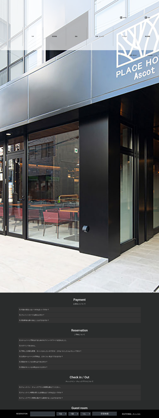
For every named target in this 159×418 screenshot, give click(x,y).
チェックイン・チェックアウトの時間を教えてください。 (41, 387)
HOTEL (123, 18)
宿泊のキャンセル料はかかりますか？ (34, 367)
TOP (33, 36)
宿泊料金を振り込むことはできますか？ (35, 320)
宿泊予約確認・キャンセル (131, 414)
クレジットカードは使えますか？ (32, 315)
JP (154, 55)
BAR (147, 18)
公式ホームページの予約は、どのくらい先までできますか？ (42, 356)
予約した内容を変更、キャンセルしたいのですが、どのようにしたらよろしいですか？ (51, 351)
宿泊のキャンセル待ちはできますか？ (34, 362)
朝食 (76, 36)
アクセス (124, 36)
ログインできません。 (29, 346)
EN (156, 55)
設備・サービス (100, 36)
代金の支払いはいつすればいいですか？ (35, 310)
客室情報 (54, 36)
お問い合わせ (133, 55)
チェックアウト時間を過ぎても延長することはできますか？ (42, 398)
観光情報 (147, 36)
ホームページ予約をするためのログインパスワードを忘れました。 (44, 340)
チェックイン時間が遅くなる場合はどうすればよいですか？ (42, 393)
